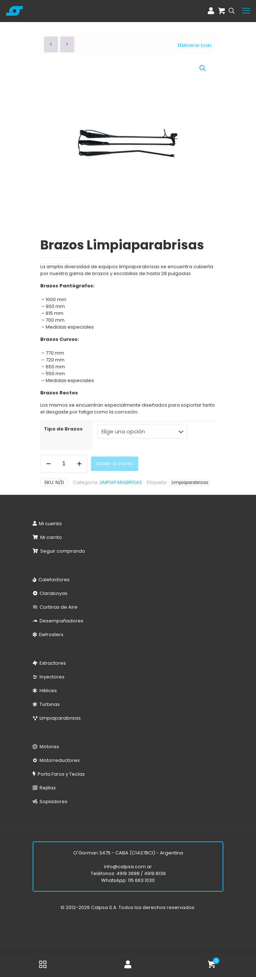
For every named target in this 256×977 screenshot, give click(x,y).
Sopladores (52, 801)
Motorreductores (58, 760)
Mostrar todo (194, 45)
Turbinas (48, 704)
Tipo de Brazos (63, 428)
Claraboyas (52, 593)
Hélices (47, 690)
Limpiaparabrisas (190, 482)
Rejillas (46, 787)
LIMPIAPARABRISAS (121, 482)
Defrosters (50, 634)
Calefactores (53, 579)
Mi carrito (50, 537)
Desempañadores (60, 620)
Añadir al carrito (114, 463)
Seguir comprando (61, 551)
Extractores (51, 663)
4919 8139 (155, 873)
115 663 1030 (141, 880)
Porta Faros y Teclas (60, 774)
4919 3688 (128, 873)
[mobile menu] (246, 11)
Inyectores (51, 676)
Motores (48, 746)
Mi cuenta (49, 523)
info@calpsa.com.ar (128, 866)
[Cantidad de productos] (63, 463)
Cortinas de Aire (57, 607)
